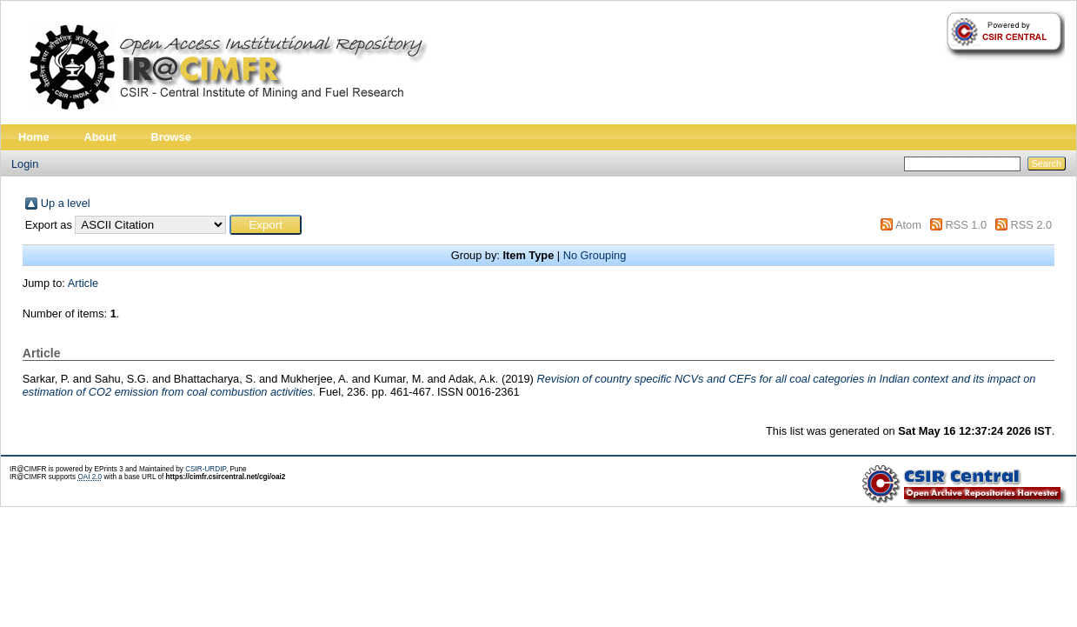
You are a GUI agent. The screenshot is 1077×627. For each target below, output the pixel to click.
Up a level (65, 203)
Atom (908, 224)
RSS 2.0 (1032, 224)
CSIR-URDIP (205, 469)
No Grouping (595, 255)
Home (34, 136)
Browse (171, 136)
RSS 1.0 (966, 224)
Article (83, 283)
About (100, 136)
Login (24, 163)
